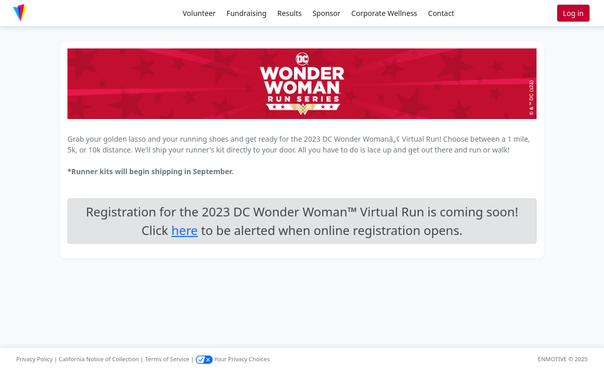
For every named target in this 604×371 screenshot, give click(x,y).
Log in (573, 13)
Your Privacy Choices (233, 359)
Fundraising (247, 13)
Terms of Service (167, 359)
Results (290, 13)
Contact (441, 13)
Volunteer (199, 13)
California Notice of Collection (99, 359)
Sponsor (326, 13)
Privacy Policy (34, 359)
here (184, 230)
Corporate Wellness (384, 13)
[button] (42, 13)
